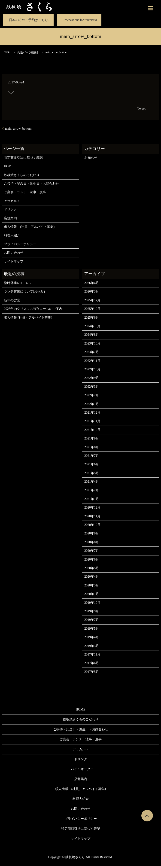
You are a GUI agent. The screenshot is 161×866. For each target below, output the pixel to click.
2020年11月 (92, 516)
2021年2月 (91, 490)
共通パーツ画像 (27, 52)
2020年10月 (92, 525)
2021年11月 (92, 421)
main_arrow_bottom (18, 128)
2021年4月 (91, 481)
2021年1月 (91, 499)
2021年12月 (92, 412)
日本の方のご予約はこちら (28, 20)
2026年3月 (91, 291)
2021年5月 (91, 473)
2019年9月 (91, 611)
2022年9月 (91, 378)
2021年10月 (92, 430)
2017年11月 (92, 654)
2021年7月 (91, 455)
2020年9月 (91, 533)
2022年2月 (91, 395)
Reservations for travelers (79, 20)
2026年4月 (91, 283)
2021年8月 (91, 447)
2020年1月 (91, 594)
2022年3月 (91, 386)
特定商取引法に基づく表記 (23, 157)
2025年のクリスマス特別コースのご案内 (33, 309)
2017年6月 (91, 663)
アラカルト (12, 201)
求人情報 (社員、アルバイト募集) (29, 227)
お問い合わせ (13, 252)
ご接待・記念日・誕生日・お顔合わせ (31, 183)
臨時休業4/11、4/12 (17, 283)
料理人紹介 (12, 235)
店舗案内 (10, 218)
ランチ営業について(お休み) (24, 291)
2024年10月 (92, 326)
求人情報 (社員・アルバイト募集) (28, 317)
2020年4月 (91, 576)
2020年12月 (92, 507)
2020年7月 (91, 550)
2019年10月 (92, 602)
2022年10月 (92, 369)
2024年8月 (91, 334)
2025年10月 (92, 309)
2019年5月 (91, 628)
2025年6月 (91, 317)
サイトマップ (13, 261)
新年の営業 (12, 300)
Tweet (141, 108)
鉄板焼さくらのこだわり (21, 175)
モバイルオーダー (81, 769)
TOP (6, 52)
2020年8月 (91, 542)
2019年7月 (91, 620)
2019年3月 (91, 646)
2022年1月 (91, 404)
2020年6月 (91, 559)
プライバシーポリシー (20, 244)
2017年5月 (91, 672)
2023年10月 (92, 343)
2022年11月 (92, 361)
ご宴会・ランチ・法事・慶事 (25, 192)
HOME (8, 166)
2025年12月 (92, 300)
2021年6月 (91, 464)
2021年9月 (91, 438)
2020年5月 (91, 568)
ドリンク (10, 209)
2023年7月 (91, 352)
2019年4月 (91, 637)
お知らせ (90, 157)
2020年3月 (91, 585)
